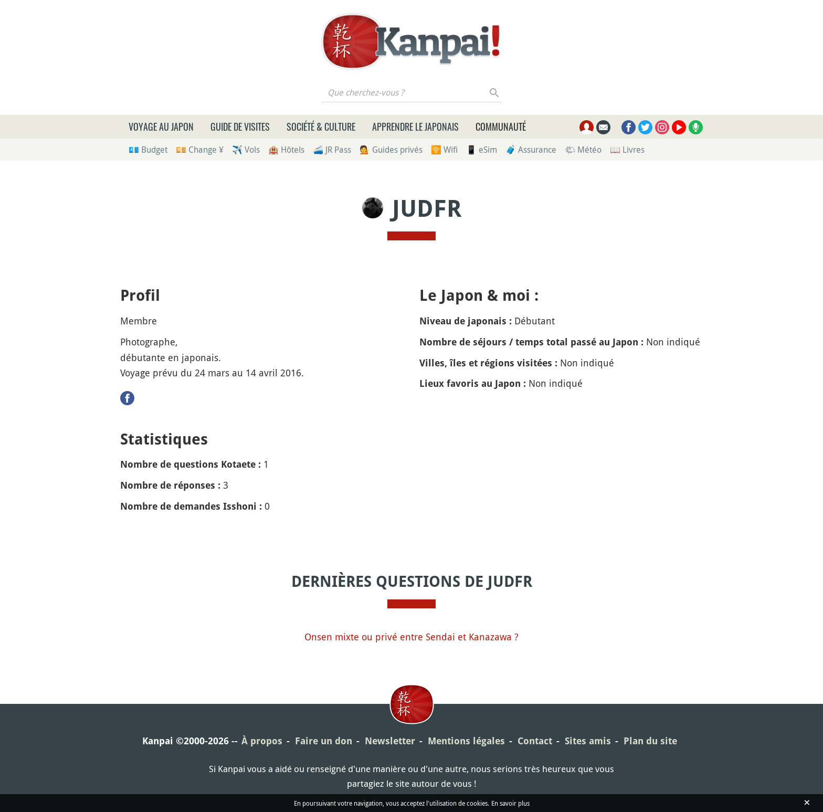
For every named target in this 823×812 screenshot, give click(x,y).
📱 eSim (481, 149)
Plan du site (650, 740)
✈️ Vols (246, 149)
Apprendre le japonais (415, 126)
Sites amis (588, 740)
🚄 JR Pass (332, 149)
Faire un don (323, 740)
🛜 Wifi (444, 149)
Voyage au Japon (161, 126)
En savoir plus (510, 803)
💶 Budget (148, 149)
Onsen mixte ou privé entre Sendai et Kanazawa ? (411, 636)
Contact (535, 740)
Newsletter (390, 740)
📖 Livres (627, 149)
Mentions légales (466, 740)
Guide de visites (240, 126)
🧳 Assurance (530, 149)
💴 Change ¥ (200, 149)
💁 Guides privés (391, 149)
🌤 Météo (583, 149)
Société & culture (321, 126)
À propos (261, 740)
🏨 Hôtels (286, 149)
